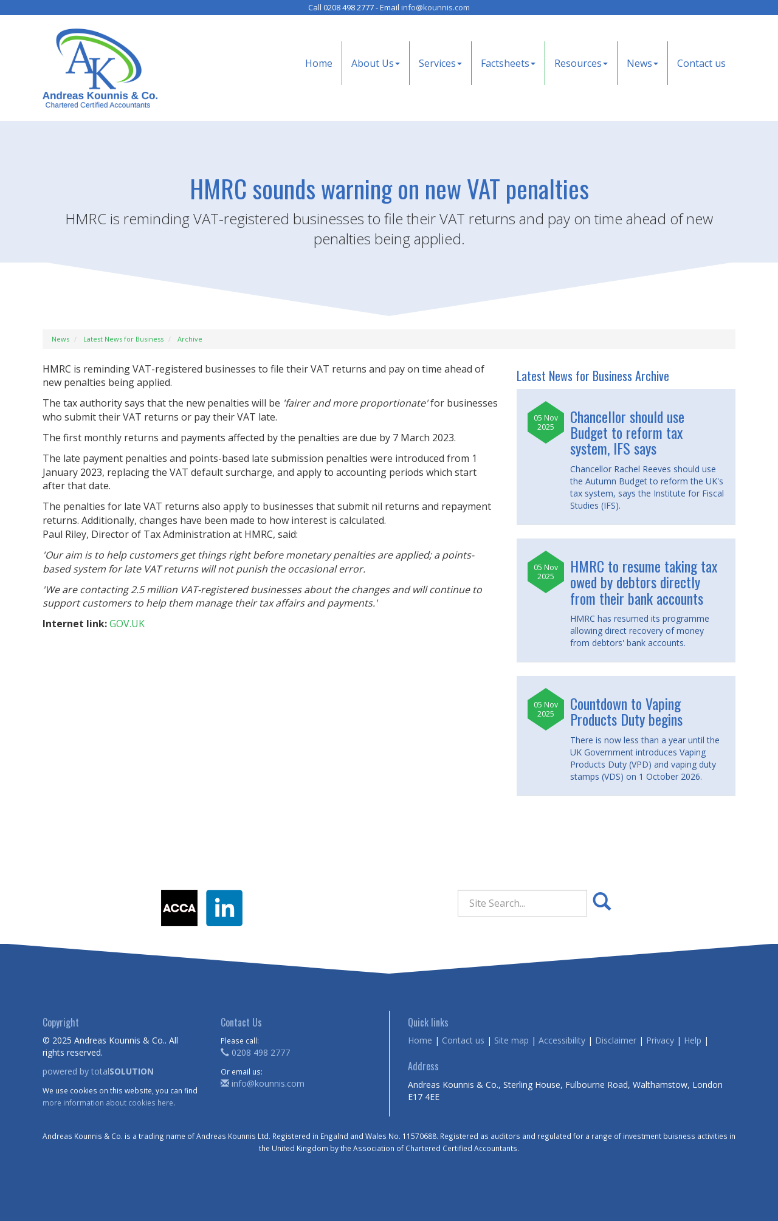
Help (692, 1040)
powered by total (98, 1071)
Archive (189, 338)
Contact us (701, 63)
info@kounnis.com (435, 7)
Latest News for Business (123, 338)
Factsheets (508, 63)
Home (318, 63)
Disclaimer (615, 1040)
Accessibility (562, 1040)
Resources (581, 63)
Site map (511, 1040)
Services (440, 63)
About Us (375, 63)
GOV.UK (127, 623)
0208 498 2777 (255, 1052)
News (642, 63)
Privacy (660, 1040)
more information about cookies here (108, 1102)
